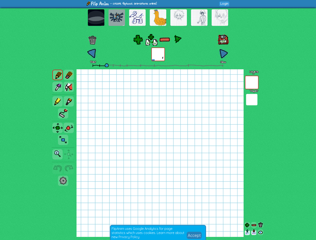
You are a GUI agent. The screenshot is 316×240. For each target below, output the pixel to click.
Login (224, 4)
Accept (194, 235)
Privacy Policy (129, 237)
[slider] (107, 65)
